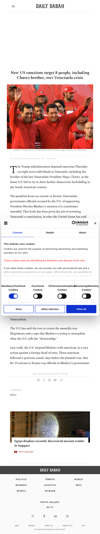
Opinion (50, 491)
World (78, 479)
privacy (31, 525)
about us (49, 525)
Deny (19, 309)
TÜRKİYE (50, 479)
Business (21, 485)
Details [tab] (50, 232)
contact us (67, 525)
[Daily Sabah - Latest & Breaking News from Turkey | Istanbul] (50, 6)
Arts (79, 485)
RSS (83, 525)
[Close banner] (95, 223)
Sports (21, 491)
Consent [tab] (17, 232)
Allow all (81, 309)
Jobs (17, 525)
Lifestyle (50, 485)
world (13, 395)
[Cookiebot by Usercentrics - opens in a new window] (74, 223)
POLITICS (21, 479)
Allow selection (50, 309)
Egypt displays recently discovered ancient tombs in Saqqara (49, 443)
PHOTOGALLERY (26, 452)
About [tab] (82, 232)
